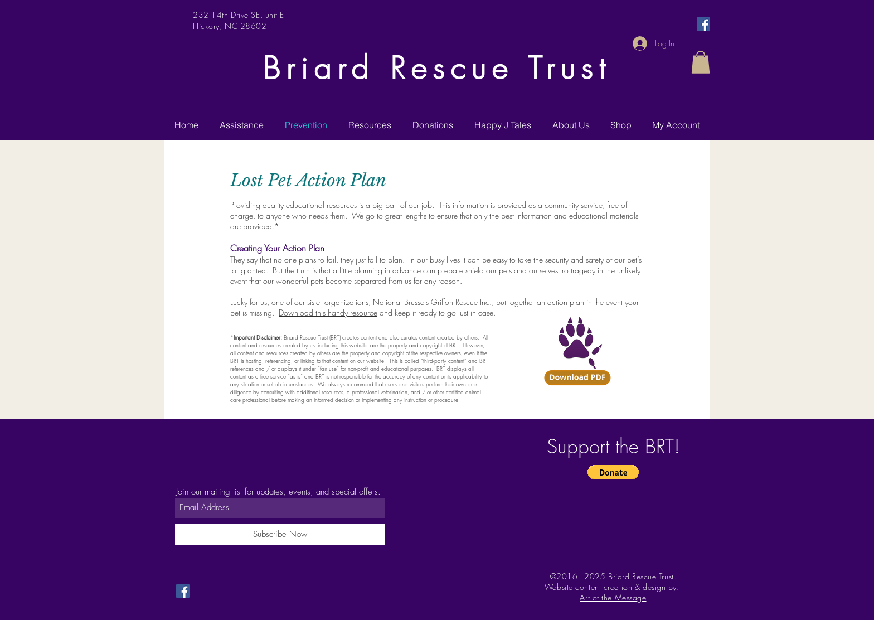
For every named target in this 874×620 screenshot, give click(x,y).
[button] (700, 62)
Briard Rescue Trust (437, 68)
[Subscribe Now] (280, 534)
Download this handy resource (328, 312)
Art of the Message (613, 597)
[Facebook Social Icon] (703, 24)
